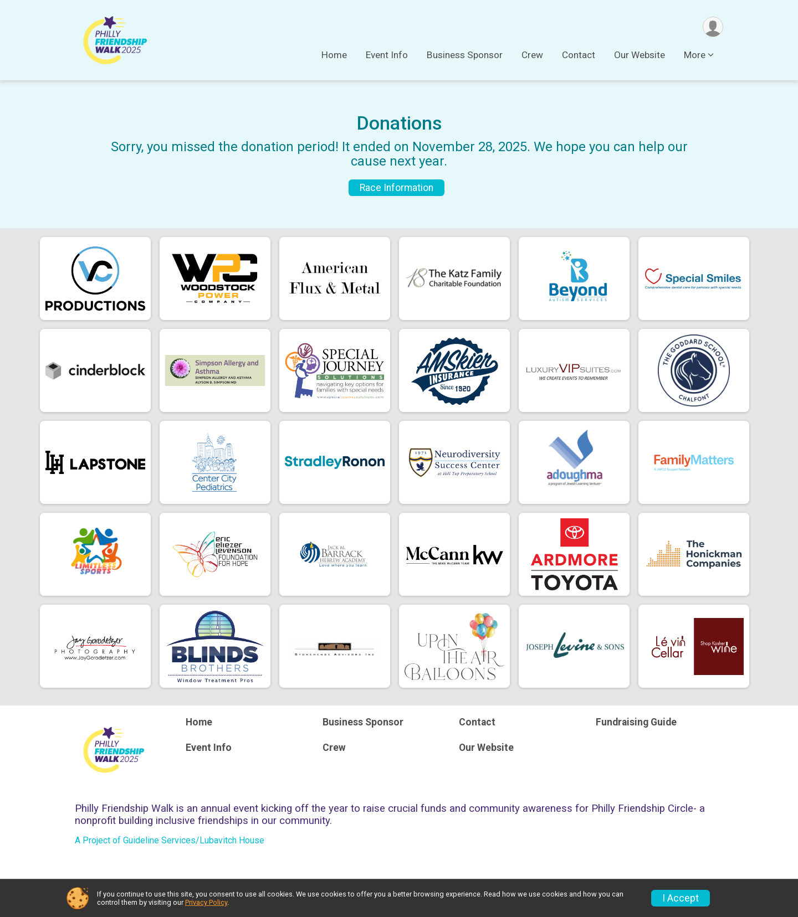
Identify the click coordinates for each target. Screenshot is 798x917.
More (694, 54)
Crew (532, 54)
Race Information (396, 187)
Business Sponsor (465, 54)
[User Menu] (713, 27)
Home (334, 54)
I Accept (680, 898)
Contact (578, 54)
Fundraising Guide (636, 722)
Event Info (387, 54)
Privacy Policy (206, 902)
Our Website (639, 54)
